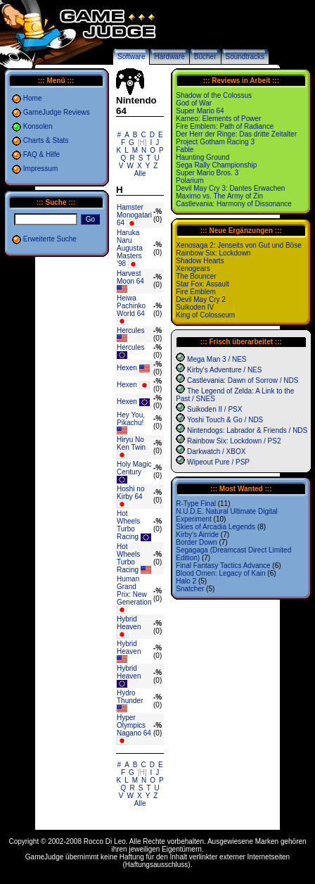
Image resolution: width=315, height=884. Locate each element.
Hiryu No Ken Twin (131, 443)
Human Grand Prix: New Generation (134, 590)
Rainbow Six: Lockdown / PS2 (234, 441)
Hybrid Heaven (129, 623)
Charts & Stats (45, 140)
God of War (194, 103)
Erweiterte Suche (50, 239)
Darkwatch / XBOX (216, 451)
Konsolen (38, 126)
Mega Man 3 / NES (216, 359)
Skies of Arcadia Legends (215, 527)
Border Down (196, 542)
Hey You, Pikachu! (131, 419)
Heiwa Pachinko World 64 (131, 305)
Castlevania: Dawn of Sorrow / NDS (242, 380)
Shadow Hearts (200, 261)
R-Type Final (196, 503)
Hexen (127, 368)
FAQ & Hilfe (41, 154)
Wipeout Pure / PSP (218, 462)
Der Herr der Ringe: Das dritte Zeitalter (236, 134)
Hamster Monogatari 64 (134, 215)
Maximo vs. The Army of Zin (219, 196)
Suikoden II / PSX (214, 409)
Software (131, 57)
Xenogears (193, 268)
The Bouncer (196, 276)
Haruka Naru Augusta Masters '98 (130, 248)
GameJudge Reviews (56, 112)
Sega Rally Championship (216, 165)
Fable (184, 149)
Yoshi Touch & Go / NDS (225, 420)
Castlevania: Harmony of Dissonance (234, 204)
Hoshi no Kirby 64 (130, 492)
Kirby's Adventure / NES (224, 370)
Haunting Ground (202, 157)
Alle (140, 173)
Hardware (169, 57)
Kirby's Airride (197, 534)
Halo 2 (186, 581)
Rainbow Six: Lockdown (213, 253)
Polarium (189, 180)
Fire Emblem (196, 292)
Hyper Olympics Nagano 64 (134, 725)
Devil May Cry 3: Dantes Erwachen (230, 188)
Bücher (205, 57)
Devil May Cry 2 (201, 299)
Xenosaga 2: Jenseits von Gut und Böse (238, 245)
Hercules (130, 330)
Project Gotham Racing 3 (215, 142)
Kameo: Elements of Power (218, 118)
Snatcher (190, 589)
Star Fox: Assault (202, 284)
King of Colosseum (205, 315)
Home (32, 98)
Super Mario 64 (200, 111)
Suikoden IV (195, 307)
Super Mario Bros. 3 (207, 173)
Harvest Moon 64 (130, 277)
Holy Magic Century (134, 468)
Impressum (40, 168)
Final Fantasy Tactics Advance (223, 565)
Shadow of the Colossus (214, 95)
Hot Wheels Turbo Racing (128, 525)
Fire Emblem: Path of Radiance (225, 126)
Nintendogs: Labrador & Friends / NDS (247, 430)
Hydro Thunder (130, 697)
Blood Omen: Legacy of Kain (220, 573)
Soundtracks (245, 57)
